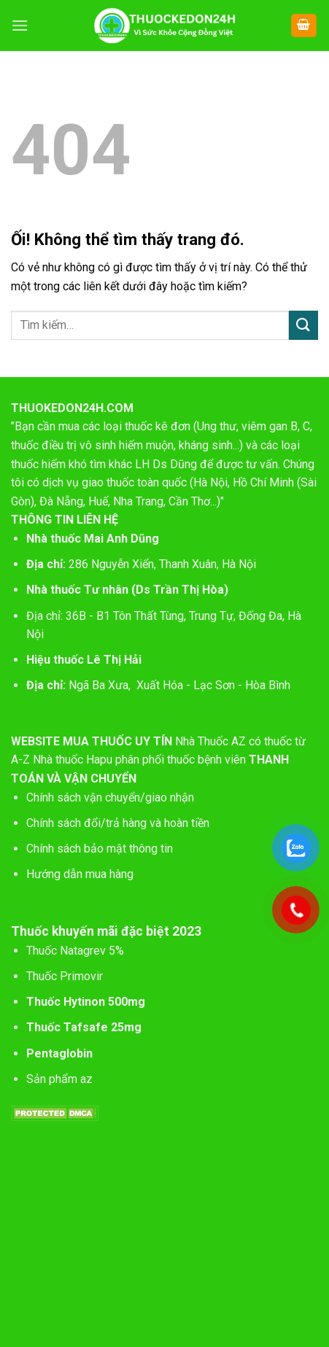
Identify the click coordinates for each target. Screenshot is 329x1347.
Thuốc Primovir (66, 976)
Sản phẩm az (59, 1079)
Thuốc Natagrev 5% (75, 951)
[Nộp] (303, 325)
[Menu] (19, 25)
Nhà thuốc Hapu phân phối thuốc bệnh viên (139, 759)
